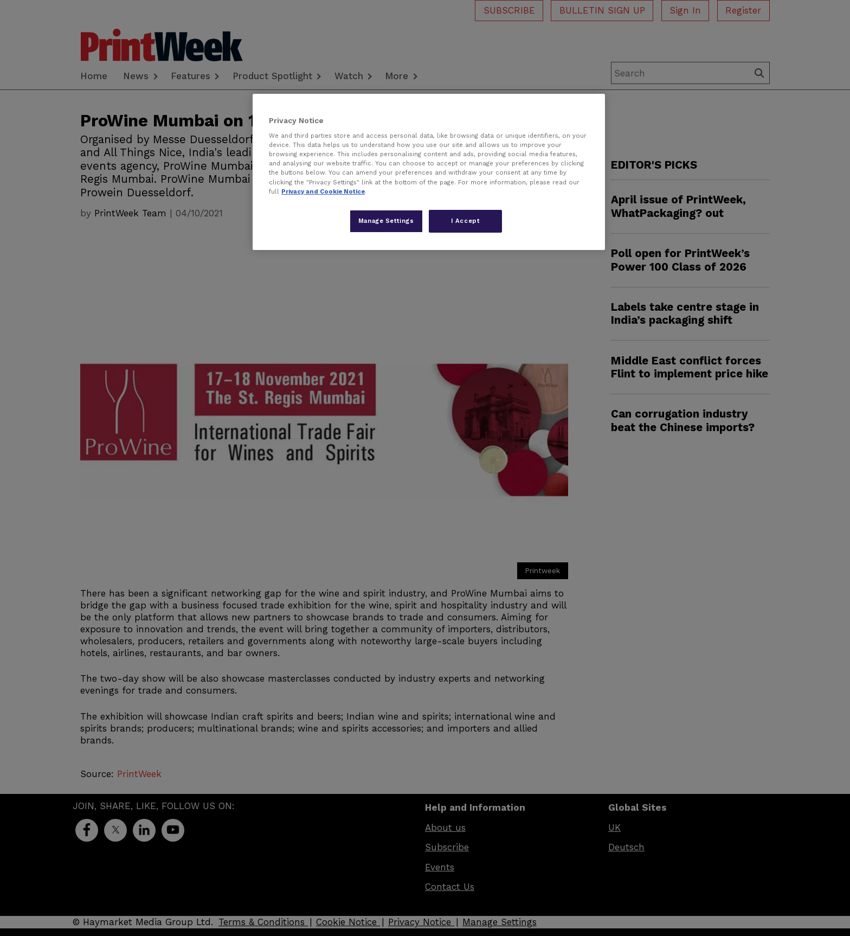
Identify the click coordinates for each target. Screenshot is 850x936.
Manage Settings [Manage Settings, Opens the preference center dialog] (386, 221)
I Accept (465, 221)
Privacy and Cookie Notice (323, 191)
